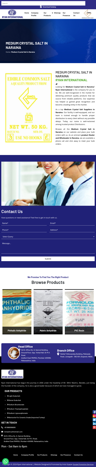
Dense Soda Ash (14, 400)
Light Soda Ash (13, 396)
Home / (8, 52)
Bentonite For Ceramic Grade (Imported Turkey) (26, 417)
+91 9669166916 (8, 427)
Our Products (42, 455)
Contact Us (78, 455)
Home (26, 13)
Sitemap (57, 13)
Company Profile (27, 455)
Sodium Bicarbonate (15, 404)
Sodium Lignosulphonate (17, 413)
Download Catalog (48, 7)
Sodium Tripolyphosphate (17, 409)
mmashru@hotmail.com (11, 432)
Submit (48, 258)
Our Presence (65, 455)
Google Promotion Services (83, 464)
